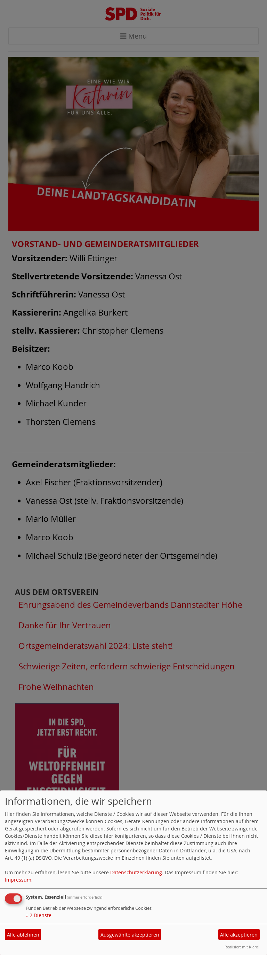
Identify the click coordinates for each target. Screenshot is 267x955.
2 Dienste (38, 915)
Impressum (18, 879)
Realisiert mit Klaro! (242, 946)
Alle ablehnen (23, 934)
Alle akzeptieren (239, 934)
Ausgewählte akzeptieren (129, 934)
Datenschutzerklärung (136, 872)
